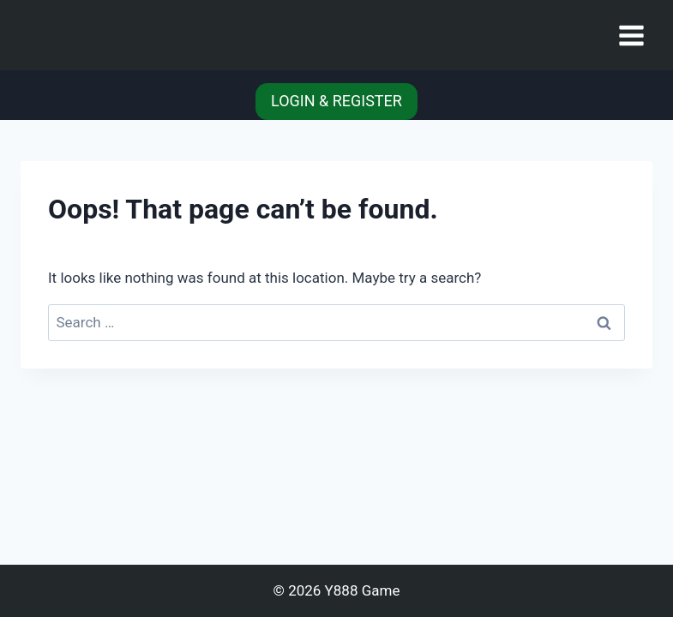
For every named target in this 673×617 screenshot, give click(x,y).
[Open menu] (631, 35)
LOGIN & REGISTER (336, 101)
